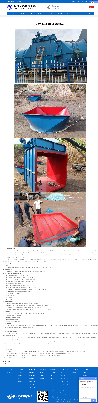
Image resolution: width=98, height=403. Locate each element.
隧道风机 (63, 375)
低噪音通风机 (32, 381)
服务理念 (53, 372)
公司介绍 (20, 372)
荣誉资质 (20, 375)
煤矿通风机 (31, 372)
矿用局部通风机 (64, 378)
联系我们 (85, 1)
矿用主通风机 (64, 372)
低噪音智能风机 (64, 381)
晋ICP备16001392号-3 (77, 391)
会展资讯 (42, 375)
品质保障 (53, 378)
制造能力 (53, 375)
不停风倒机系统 (32, 387)
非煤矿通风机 (32, 375)
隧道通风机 (31, 378)
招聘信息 (74, 372)
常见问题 (42, 378)
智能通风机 (31, 384)
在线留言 (79, 1)
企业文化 (20, 378)
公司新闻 (42, 372)
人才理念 (74, 375)
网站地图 (74, 1)
